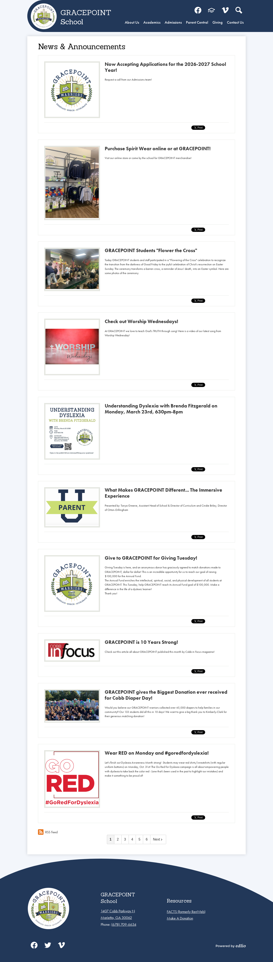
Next (158, 839)
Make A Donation (180, 918)
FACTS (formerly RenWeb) (186, 911)
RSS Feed (48, 832)
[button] (132, 22)
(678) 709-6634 (123, 924)
